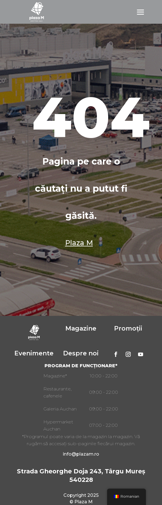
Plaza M (79, 243)
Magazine (80, 328)
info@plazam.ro (81, 454)
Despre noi (81, 353)
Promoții (128, 328)
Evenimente (34, 353)
